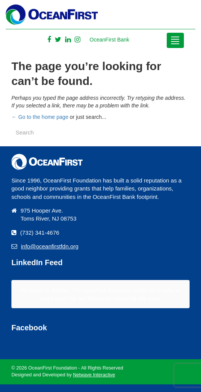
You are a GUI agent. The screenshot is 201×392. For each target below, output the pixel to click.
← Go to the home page (39, 117)
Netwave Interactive (94, 375)
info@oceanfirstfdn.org (49, 246)
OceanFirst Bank (109, 40)
